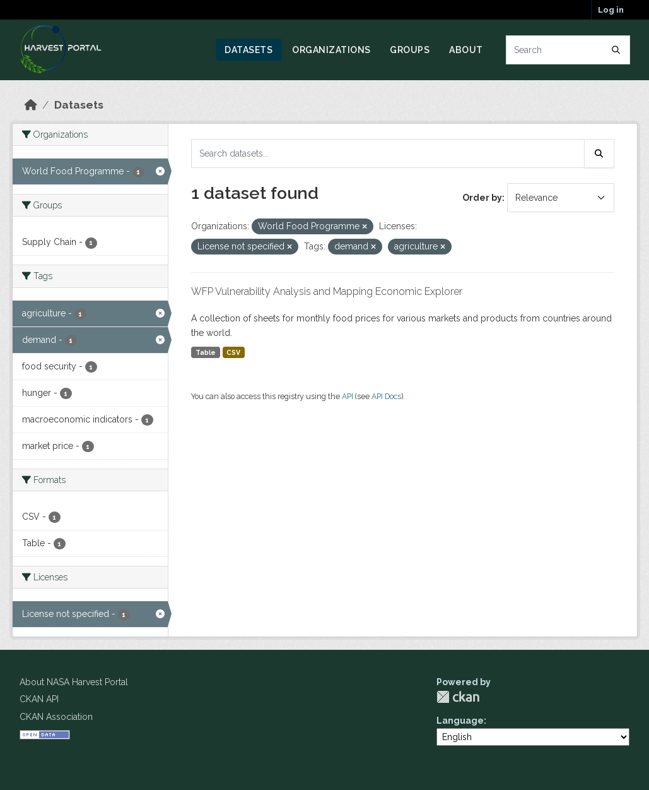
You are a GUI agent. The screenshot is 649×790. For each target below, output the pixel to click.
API (347, 396)
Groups (410, 50)
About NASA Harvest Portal (74, 682)
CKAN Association (56, 717)
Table (206, 352)
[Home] (31, 105)
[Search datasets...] (568, 49)
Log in (611, 10)
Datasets (248, 50)
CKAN (457, 696)
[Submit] (616, 49)
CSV (233, 352)
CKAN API (39, 699)
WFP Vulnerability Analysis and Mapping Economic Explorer (326, 291)
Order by (482, 198)
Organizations (331, 50)
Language (460, 720)
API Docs (386, 396)
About (466, 50)
